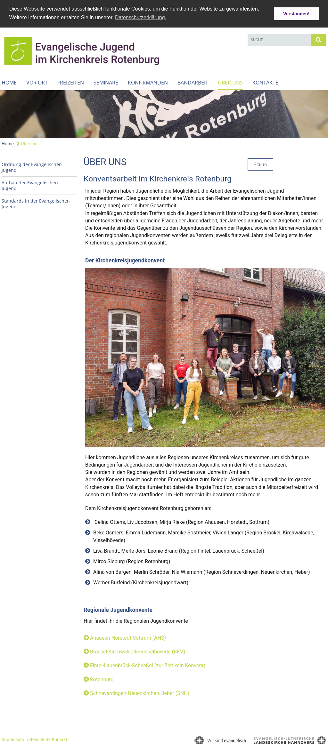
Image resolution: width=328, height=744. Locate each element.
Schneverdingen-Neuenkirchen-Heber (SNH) (139, 691)
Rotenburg (102, 678)
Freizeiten (70, 80)
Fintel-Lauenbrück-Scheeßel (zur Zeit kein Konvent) (147, 664)
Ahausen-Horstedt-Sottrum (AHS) (128, 636)
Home (9, 80)
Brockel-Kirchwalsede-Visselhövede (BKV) (137, 650)
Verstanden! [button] (296, 13)
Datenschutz (37, 737)
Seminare (106, 80)
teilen (260, 162)
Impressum (13, 737)
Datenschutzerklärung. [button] (140, 17)
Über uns (230, 80)
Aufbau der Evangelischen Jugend (30, 183)
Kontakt (59, 737)
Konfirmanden (148, 80)
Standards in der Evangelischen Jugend (36, 202)
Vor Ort (37, 80)
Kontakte (265, 80)
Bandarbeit (192, 80)
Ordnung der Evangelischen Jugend (32, 165)
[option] (164, 112)
